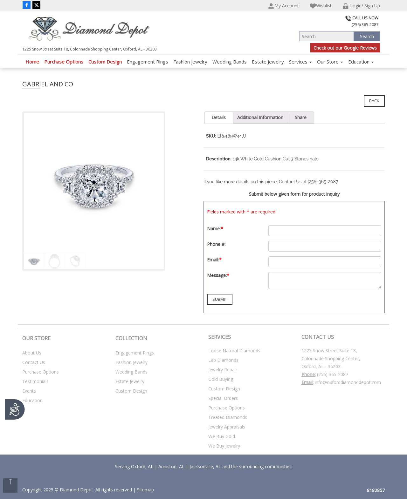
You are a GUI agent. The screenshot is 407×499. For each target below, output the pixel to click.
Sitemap (145, 490)
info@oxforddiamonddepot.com (348, 382)
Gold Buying (220, 379)
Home (32, 61)
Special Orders (223, 398)
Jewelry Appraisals (226, 427)
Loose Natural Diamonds (234, 350)
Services (300, 61)
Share (301, 117)
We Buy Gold (221, 436)
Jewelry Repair (222, 370)
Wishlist (321, 6)
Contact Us (33, 362)
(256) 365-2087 (332, 374)
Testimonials (35, 381)
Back (374, 101)
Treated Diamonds (227, 417)
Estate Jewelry (268, 61)
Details (218, 117)
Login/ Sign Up (361, 6)
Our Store (330, 61)
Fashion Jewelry (190, 61)
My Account (283, 6)
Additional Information (260, 117)
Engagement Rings (147, 61)
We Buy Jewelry (224, 446)
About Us (31, 353)
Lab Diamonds (223, 360)
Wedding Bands (229, 61)
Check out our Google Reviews (345, 48)
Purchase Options (63, 61)
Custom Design (105, 61)
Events (29, 391)
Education (361, 61)
